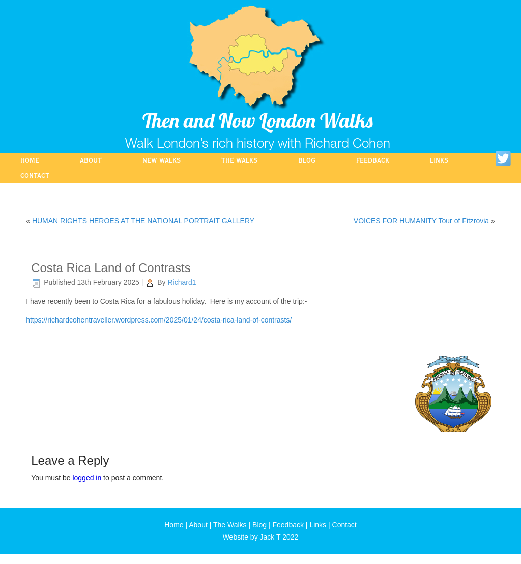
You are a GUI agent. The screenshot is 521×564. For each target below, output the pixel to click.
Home (29, 160)
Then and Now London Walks (257, 120)
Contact (34, 176)
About (91, 160)
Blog (306, 160)
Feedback (372, 160)
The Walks (239, 160)
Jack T (270, 537)
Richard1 (181, 282)
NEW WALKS (161, 160)
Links (439, 160)
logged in (86, 478)
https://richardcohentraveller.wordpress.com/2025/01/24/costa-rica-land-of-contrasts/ (159, 320)
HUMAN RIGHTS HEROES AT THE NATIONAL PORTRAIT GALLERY (143, 221)
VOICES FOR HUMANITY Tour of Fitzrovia (421, 221)
